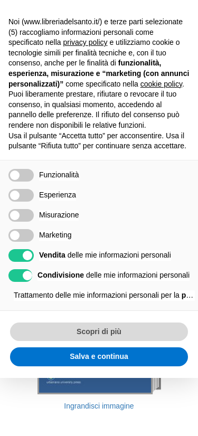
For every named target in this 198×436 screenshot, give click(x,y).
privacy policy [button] (85, 42)
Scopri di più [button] (99, 331)
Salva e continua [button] (99, 356)
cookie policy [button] (161, 84)
